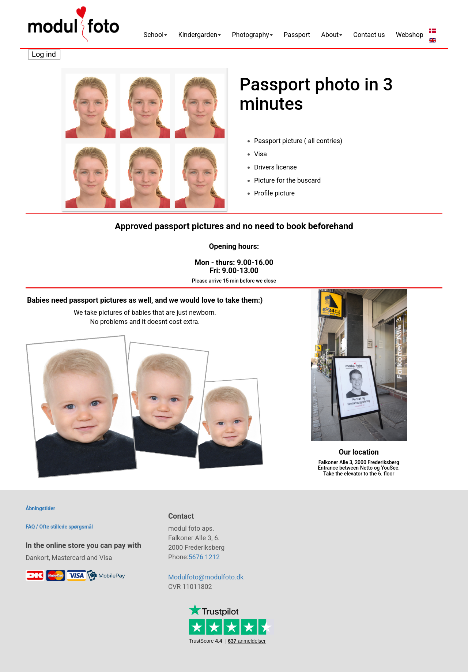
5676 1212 (203, 557)
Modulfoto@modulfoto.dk (206, 577)
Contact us (369, 34)
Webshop (409, 34)
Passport (297, 34)
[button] (155, 35)
